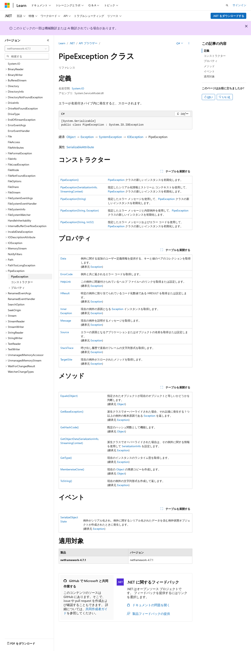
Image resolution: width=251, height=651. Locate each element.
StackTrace (66, 348)
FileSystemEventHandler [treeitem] (22, 203)
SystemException (110, 137)
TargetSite (66, 359)
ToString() (66, 481)
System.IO (78, 88)
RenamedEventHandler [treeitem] (21, 299)
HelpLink (65, 281)
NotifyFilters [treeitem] (15, 254)
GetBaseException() (71, 411)
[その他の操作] (189, 43)
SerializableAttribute (80, 147)
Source (64, 332)
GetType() (66, 458)
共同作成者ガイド (85, 611)
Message (65, 320)
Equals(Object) (69, 396)
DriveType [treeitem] (14, 114)
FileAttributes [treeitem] (16, 147)
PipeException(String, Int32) (77, 222)
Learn (62, 43)
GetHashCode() (69, 427)
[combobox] (27, 48)
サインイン (239, 5)
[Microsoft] (7, 5)
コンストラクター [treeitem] (22, 282)
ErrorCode (66, 274)
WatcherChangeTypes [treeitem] (21, 371)
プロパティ (210, 61)
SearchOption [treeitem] (16, 304)
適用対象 (209, 76)
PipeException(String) (73, 199)
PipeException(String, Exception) (79, 210)
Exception (87, 137)
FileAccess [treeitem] (14, 142)
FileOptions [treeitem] (14, 181)
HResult (65, 293)
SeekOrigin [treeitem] (14, 310)
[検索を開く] (227, 5)
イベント (209, 71)
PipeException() (69, 180)
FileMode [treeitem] (13, 170)
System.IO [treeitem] (14, 63)
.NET (72, 43)
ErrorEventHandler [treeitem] (19, 131)
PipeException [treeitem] (19, 276)
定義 (206, 50)
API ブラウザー (88, 43)
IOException (135, 137)
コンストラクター (215, 56)
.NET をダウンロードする (228, 16)
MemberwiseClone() (72, 469)
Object (70, 137)
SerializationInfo (131, 446)
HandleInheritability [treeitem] (19, 220)
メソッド (209, 66)
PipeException (116, 180)
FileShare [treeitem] (13, 187)
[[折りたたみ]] (48, 40)
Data (63, 258)
